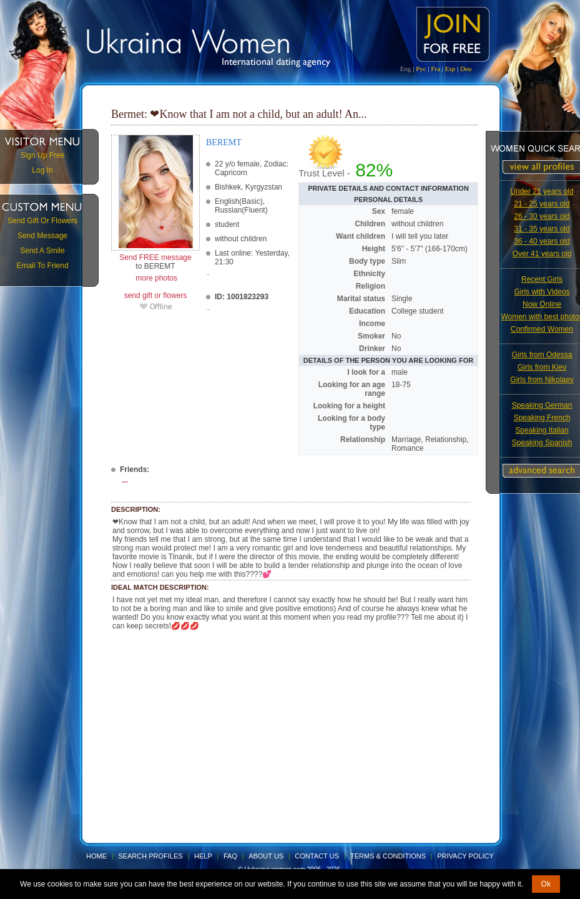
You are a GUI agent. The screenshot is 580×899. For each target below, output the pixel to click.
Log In (42, 170)
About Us (265, 856)
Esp (450, 68)
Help (203, 856)
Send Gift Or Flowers (42, 220)
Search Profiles (151, 856)
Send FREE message (155, 257)
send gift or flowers (155, 295)
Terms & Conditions (388, 856)
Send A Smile (42, 250)
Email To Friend (42, 265)
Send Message (42, 235)
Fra (435, 68)
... (125, 480)
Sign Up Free (43, 155)
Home (96, 856)
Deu (465, 68)
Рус (421, 68)
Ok (546, 884)
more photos (155, 278)
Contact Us (317, 856)
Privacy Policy (465, 856)
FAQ (230, 856)
